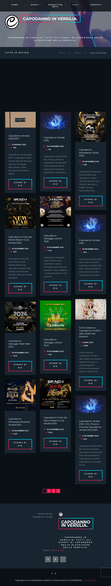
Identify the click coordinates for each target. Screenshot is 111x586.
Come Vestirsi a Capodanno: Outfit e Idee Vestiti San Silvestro (90, 333)
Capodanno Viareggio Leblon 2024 (53, 343)
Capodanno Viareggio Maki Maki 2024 (19, 344)
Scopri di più (20, 185)
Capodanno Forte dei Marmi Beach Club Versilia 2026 (18, 240)
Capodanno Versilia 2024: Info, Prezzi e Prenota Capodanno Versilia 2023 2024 (90, 426)
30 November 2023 (56, 352)
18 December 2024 (90, 250)
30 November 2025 (55, 147)
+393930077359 (57, 551)
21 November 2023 (91, 437)
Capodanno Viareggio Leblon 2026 (53, 239)
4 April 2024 (88, 343)
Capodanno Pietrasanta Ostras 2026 (89, 153)
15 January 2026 (19, 145)
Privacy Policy (90, 582)
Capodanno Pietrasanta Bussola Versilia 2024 (19, 422)
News (77, 53)
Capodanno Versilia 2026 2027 (19, 138)
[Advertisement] (55, 81)
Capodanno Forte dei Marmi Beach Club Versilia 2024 (54, 421)
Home (61, 53)
